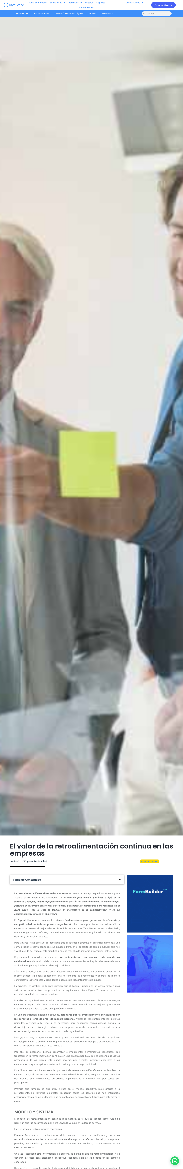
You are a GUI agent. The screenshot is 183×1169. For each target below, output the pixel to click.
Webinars (107, 13)
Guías (92, 13)
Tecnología (21, 13)
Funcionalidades (37, 2)
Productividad (41, 13)
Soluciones (58, 2)
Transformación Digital (69, 13)
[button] (120, 880)
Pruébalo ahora (150, 915)
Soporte (100, 2)
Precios (89, 2)
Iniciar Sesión (86, 7)
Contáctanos (135, 2)
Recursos (75, 2)
